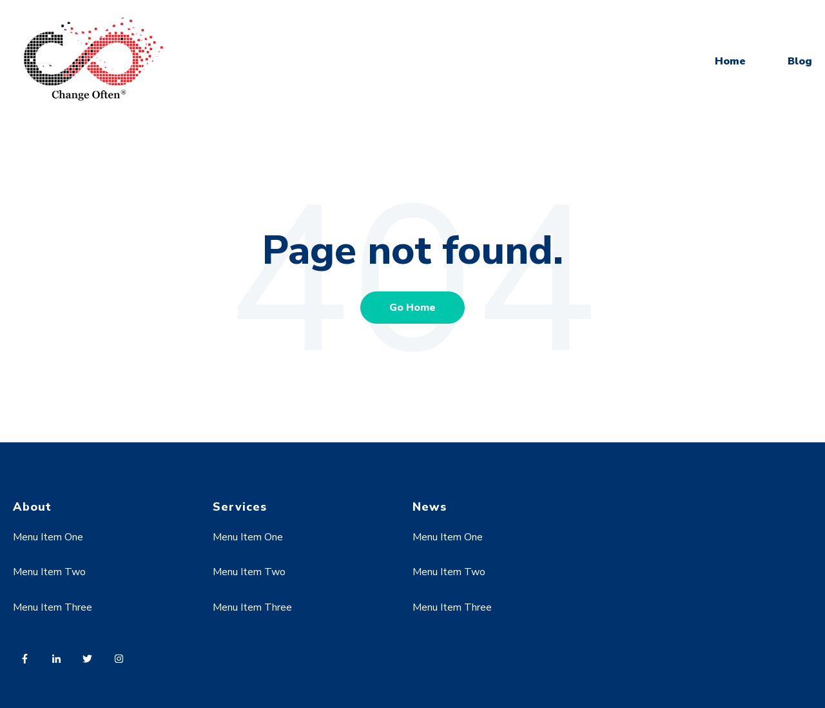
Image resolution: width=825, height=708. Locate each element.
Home (730, 61)
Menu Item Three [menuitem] (52, 607)
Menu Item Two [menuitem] (49, 572)
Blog (800, 61)
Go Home (412, 307)
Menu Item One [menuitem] (48, 537)
